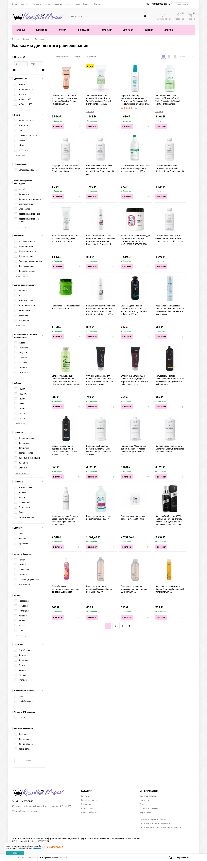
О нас (47, 4)
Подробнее (36, 848)
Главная (15, 39)
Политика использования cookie (155, 823)
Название (91, 56)
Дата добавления (60, 56)
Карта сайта (145, 812)
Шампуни (84, 796)
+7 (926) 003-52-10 (160, 3)
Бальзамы (39, 39)
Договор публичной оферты (153, 819)
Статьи (97, 4)
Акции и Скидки (83, 4)
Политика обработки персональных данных (160, 827)
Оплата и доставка (20, 4)
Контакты (37, 4)
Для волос (26, 39)
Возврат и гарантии (149, 808)
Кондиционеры (87, 804)
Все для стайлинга (89, 812)
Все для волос (87, 808)
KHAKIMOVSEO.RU (54, 846)
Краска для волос (88, 800)
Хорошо (15, 853)
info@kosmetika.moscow (25, 811)
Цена (77, 56)
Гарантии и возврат (62, 4)
